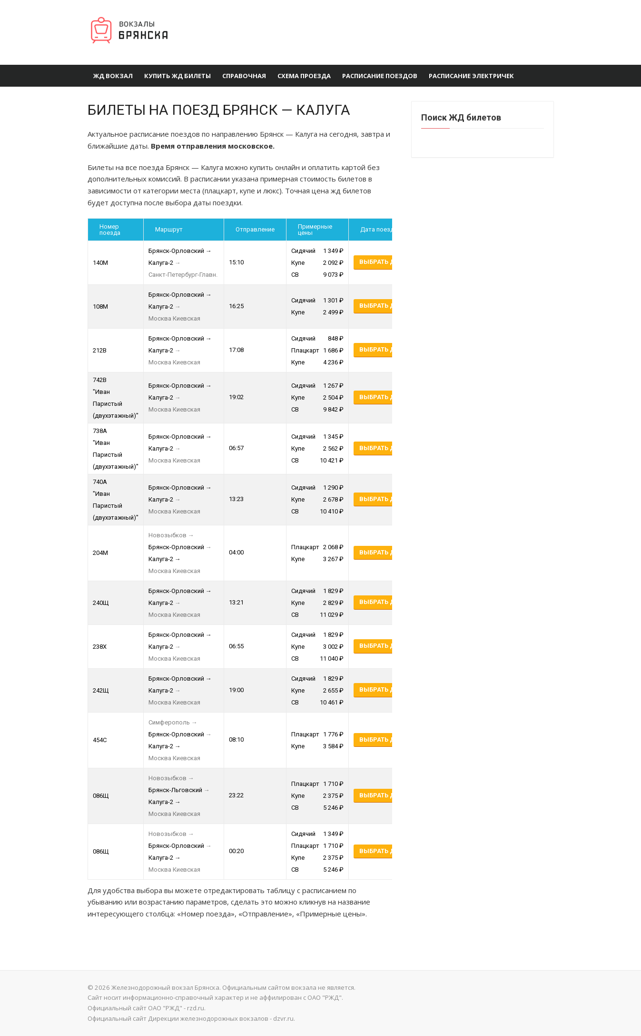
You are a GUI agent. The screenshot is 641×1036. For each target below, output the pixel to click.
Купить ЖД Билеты (177, 75)
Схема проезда (304, 75)
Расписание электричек (471, 75)
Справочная (244, 75)
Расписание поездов (379, 75)
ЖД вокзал (113, 75)
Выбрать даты (383, 261)
